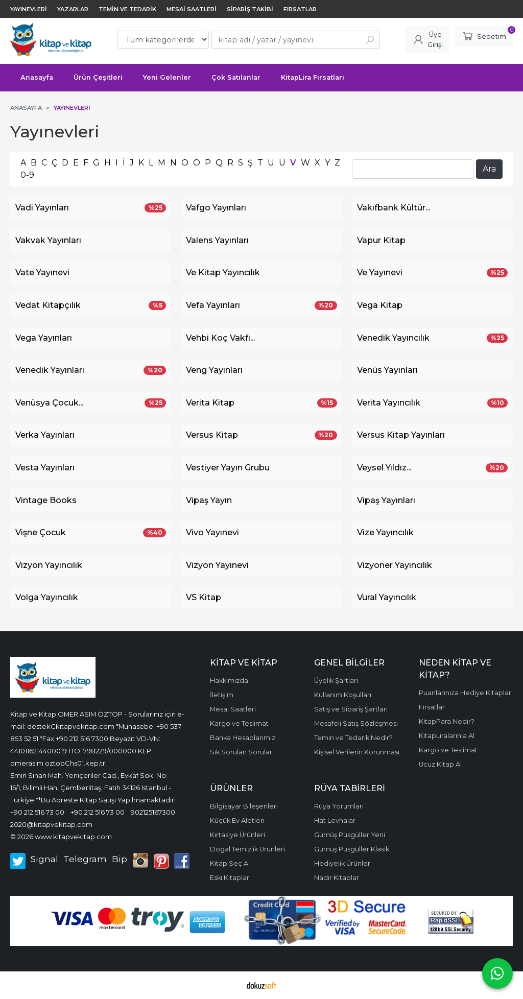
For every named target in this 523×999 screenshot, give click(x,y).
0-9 (27, 175)
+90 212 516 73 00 (37, 812)
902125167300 (153, 812)
